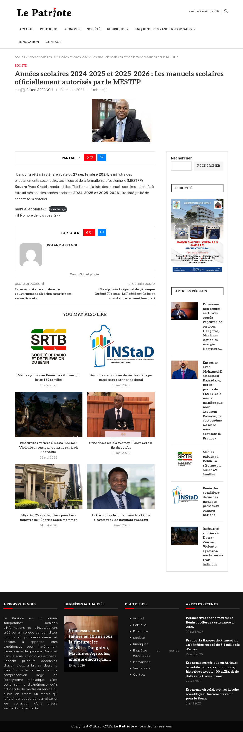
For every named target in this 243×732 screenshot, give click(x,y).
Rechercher (181, 158)
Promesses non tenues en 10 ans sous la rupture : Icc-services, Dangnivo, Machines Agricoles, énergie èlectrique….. (213, 326)
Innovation (29, 42)
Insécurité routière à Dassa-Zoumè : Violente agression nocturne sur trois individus (48, 447)
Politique (48, 29)
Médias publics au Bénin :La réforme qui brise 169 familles (212, 463)
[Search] (226, 11)
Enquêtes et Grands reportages (163, 29)
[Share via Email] (101, 157)
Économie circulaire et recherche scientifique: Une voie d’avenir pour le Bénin (212, 694)
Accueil (26, 29)
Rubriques (116, 29)
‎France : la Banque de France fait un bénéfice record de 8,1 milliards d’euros (213, 645)
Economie (71, 29)
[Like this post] (91, 157)
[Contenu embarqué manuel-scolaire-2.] (85, 274)
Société (93, 29)
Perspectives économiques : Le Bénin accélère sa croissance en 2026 (210, 622)
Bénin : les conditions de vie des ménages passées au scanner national (211, 501)
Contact (53, 42)
